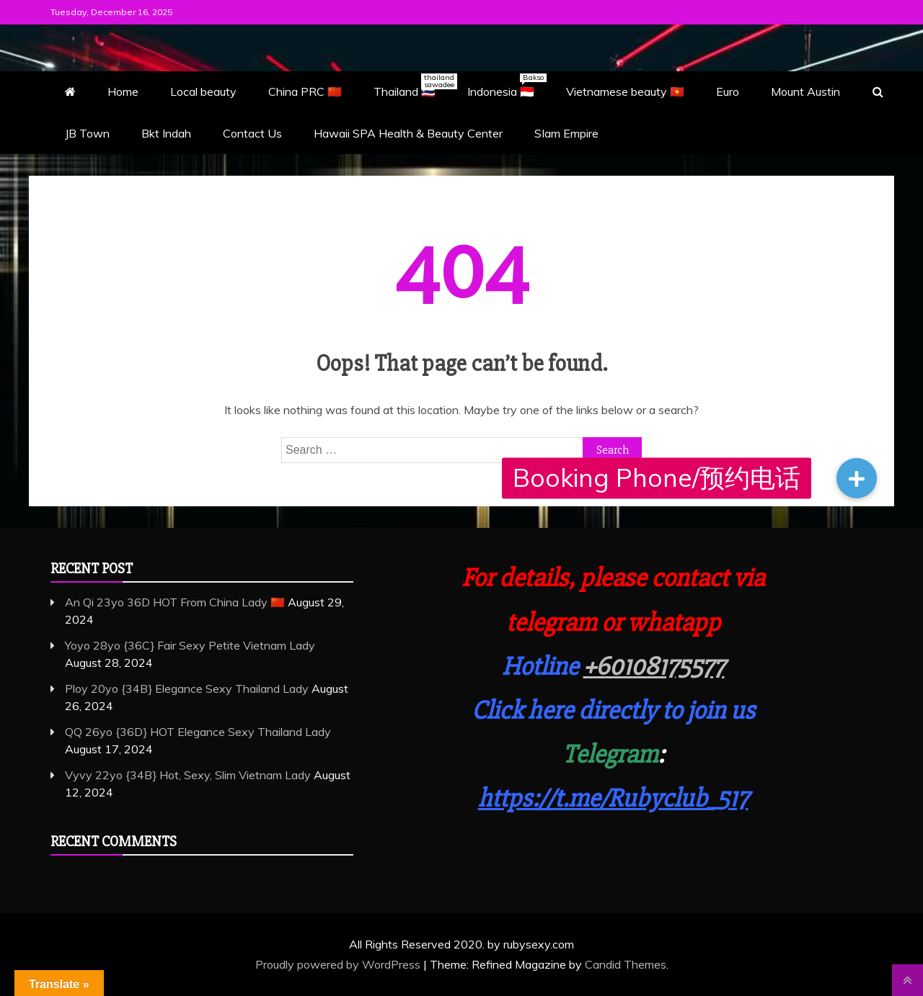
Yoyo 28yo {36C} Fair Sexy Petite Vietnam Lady (190, 645)
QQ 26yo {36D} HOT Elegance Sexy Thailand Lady (198, 731)
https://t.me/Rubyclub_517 (613, 799)
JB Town (87, 133)
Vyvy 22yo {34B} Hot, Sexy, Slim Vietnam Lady (188, 775)
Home (122, 91)
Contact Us (252, 133)
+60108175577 (654, 667)
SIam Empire (566, 133)
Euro (727, 91)
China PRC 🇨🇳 (305, 91)
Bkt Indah (166, 133)
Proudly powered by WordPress (339, 964)
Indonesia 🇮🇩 (507, 86)
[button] (856, 478)
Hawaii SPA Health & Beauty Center (408, 133)
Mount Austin (805, 91)
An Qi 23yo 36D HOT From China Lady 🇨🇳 (175, 602)
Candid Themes (625, 964)
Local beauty (203, 91)
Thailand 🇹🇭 (412, 86)
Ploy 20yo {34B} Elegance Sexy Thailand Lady (187, 688)
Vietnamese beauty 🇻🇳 (625, 91)
